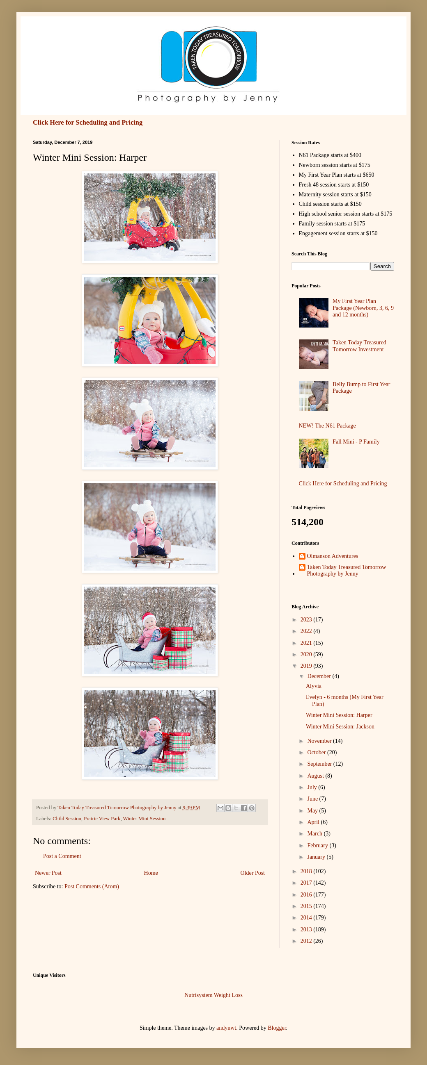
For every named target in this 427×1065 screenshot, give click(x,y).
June (313, 799)
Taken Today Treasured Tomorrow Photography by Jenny (346, 570)
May (313, 811)
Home (151, 873)
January (316, 857)
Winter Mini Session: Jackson (340, 727)
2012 (307, 941)
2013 (307, 929)
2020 (307, 654)
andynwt (226, 1028)
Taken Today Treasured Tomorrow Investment (359, 346)
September (320, 764)
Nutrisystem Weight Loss (213, 995)
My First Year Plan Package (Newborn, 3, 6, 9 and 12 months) (363, 308)
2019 (307, 666)
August (316, 776)
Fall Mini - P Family (356, 442)
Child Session (67, 819)
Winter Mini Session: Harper (339, 715)
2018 (307, 871)
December (319, 676)
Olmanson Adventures (332, 556)
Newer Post (48, 873)
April (314, 822)
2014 (307, 918)
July (312, 787)
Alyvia (313, 686)
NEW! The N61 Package (327, 426)
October (317, 752)
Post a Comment (62, 856)
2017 (307, 883)
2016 (307, 895)
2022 (307, 631)
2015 (307, 906)
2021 (307, 643)
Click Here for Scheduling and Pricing (87, 122)
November (320, 741)
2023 (307, 620)
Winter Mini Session (144, 819)
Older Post (253, 873)
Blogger (277, 1028)
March (315, 834)
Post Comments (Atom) (91, 886)
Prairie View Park (102, 819)
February (318, 845)
